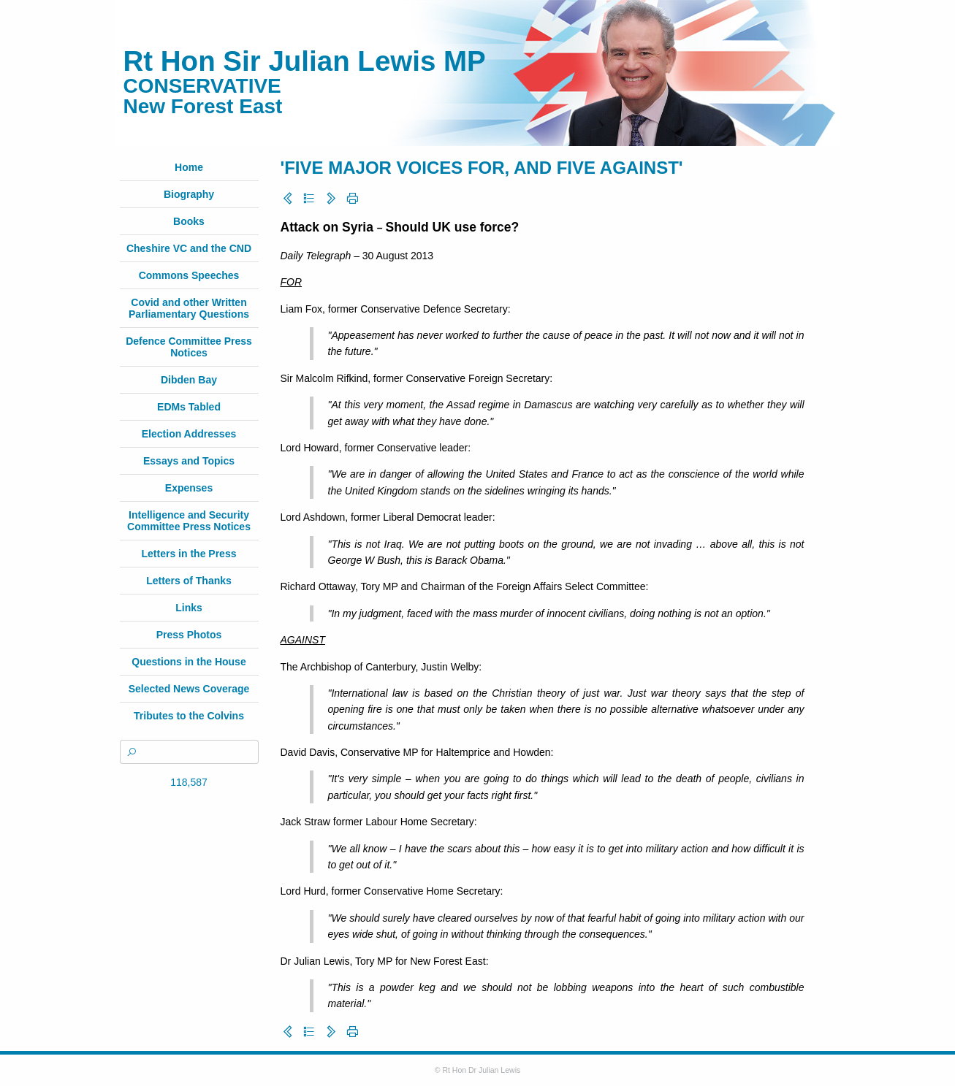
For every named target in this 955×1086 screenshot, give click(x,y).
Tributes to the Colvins (189, 716)
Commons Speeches (189, 275)
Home (189, 167)
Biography (189, 194)
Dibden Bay (189, 380)
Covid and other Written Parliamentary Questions (189, 308)
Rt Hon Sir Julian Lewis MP (304, 61)
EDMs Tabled (189, 407)
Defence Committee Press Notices (189, 347)
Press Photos (188, 634)
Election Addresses (189, 434)
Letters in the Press (189, 553)
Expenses (189, 488)
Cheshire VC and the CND (188, 248)
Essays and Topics (189, 461)
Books (189, 221)
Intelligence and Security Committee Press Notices (189, 520)
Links (188, 607)
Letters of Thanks (189, 580)
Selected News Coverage (189, 689)
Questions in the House (189, 662)
